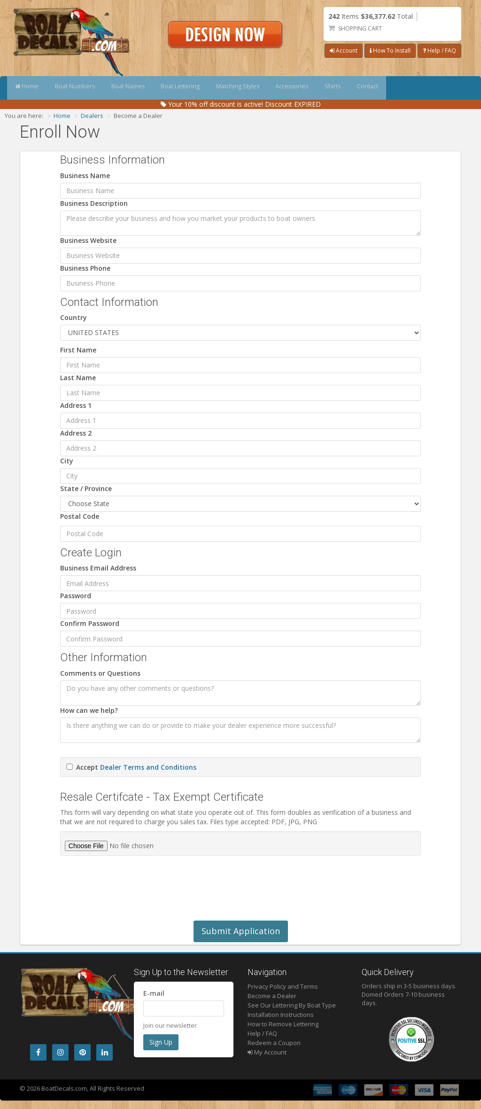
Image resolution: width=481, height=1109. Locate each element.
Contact (421, 88)
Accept (136, 767)
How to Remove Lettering (283, 1024)
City (66, 460)
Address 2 (76, 433)
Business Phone (85, 268)
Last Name (78, 377)
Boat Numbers (85, 88)
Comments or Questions (100, 673)
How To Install (390, 51)
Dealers (92, 115)
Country (73, 317)
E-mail (153, 993)
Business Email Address (98, 567)
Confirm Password (89, 623)
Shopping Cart (360, 28)
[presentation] (131, 893)
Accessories (332, 88)
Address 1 (76, 405)
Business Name (85, 175)
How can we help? (89, 710)
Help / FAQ (439, 51)
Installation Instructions (281, 1014)
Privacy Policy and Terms (283, 986)
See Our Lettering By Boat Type (292, 1005)
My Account (267, 1052)
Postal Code (79, 516)
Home (30, 88)
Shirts (380, 88)
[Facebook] (38, 1052)
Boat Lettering (205, 88)
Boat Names (145, 88)
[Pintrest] (82, 1052)
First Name (78, 349)
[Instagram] (60, 1052)
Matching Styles (270, 88)
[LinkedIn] (104, 1052)
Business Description (94, 203)
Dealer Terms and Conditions (148, 767)
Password (75, 595)
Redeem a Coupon (274, 1043)
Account (343, 51)
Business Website (88, 240)
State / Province (86, 488)
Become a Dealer (272, 996)
